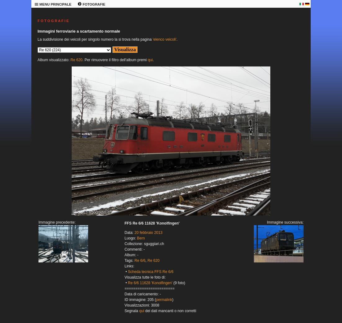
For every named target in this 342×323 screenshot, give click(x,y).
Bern (141, 238)
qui (150, 60)
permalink (164, 300)
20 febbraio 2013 (148, 232)
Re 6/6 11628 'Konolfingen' (150, 283)
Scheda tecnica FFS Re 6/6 (150, 272)
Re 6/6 (139, 260)
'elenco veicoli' (165, 39)
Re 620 (76, 60)
